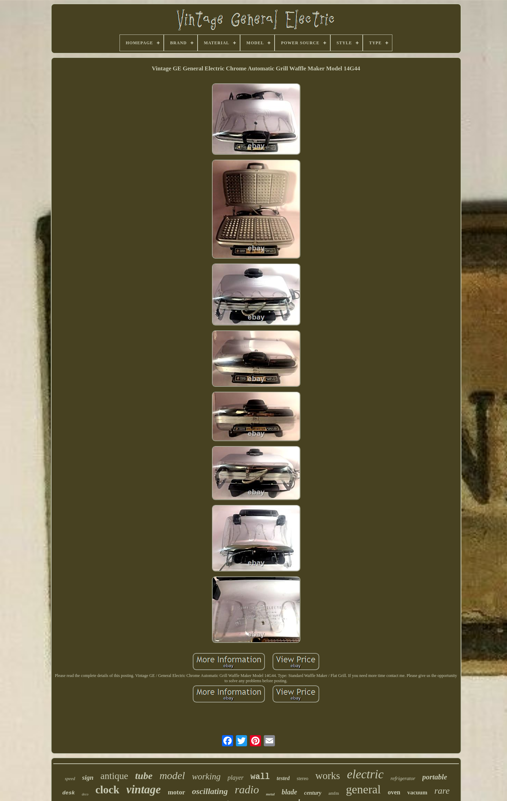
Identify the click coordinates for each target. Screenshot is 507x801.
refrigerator (403, 778)
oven (394, 792)
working (206, 776)
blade (289, 792)
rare (442, 791)
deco (85, 794)
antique (114, 776)
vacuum (417, 792)
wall (260, 776)
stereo (302, 778)
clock (107, 790)
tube (144, 775)
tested (283, 778)
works (327, 775)
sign (88, 777)
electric (365, 774)
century (313, 793)
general (363, 789)
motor (176, 792)
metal (270, 794)
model (172, 775)
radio (247, 789)
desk (68, 793)
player (236, 777)
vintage (143, 789)
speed (70, 778)
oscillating (210, 791)
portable (434, 777)
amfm (333, 793)
